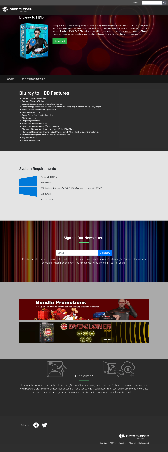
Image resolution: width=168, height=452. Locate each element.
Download (59, 41)
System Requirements (33, 78)
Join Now (105, 252)
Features (9, 78)
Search (135, 3)
